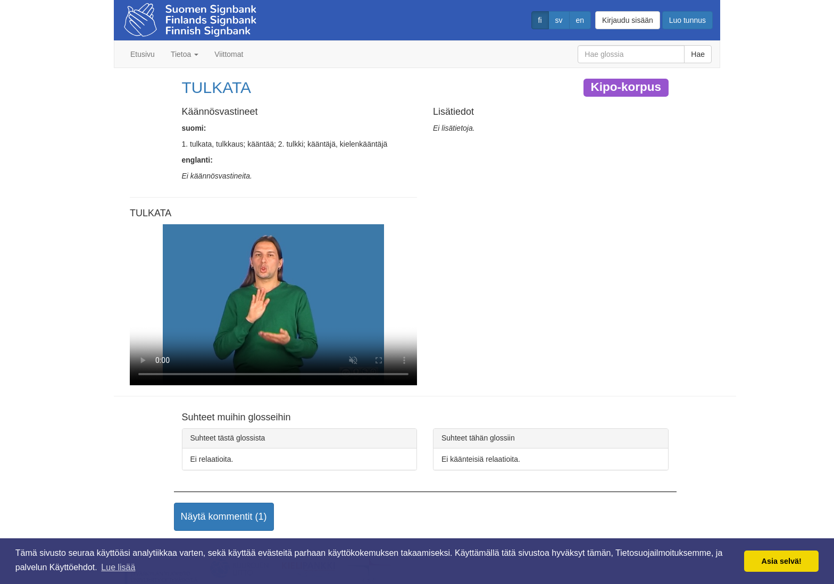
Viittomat (228, 54)
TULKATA (217, 87)
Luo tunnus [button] (687, 20)
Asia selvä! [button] (782, 561)
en (580, 20)
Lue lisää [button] (118, 567)
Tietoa (184, 54)
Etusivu (142, 54)
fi (540, 20)
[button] (224, 517)
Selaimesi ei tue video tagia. (273, 305)
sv (559, 20)
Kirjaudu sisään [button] (627, 20)
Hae (698, 54)
